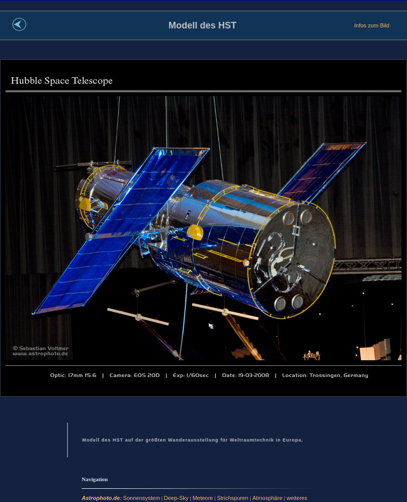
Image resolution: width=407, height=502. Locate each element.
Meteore (202, 498)
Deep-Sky (177, 498)
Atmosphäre (268, 498)
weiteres (297, 498)
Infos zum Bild (371, 25)
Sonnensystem (141, 498)
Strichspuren (233, 498)
